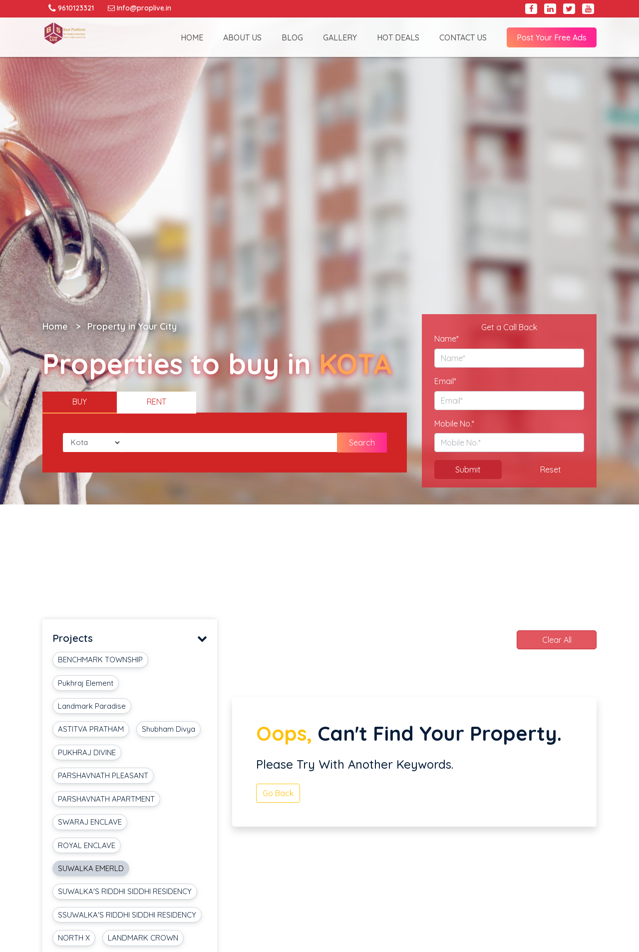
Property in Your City (132, 326)
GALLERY (340, 37)
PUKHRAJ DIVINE (87, 752)
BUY (79, 402)
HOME (192, 37)
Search (362, 443)
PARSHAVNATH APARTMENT (106, 799)
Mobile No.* (454, 424)
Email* (445, 381)
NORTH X (74, 938)
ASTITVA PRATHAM (91, 729)
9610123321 (71, 7)
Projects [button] (129, 638)
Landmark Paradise (92, 706)
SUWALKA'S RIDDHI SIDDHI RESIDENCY (125, 891)
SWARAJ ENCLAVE (90, 822)
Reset (550, 470)
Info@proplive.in (139, 7)
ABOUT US (242, 37)
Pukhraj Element (85, 683)
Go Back (278, 793)
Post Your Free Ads (552, 37)
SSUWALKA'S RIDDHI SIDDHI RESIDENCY (127, 915)
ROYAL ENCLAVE (86, 845)
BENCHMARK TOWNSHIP (100, 659)
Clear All (557, 640)
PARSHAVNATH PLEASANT (103, 775)
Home (55, 326)
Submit (468, 470)
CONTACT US (463, 37)
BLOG (292, 37)
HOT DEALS (398, 37)
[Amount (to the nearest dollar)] (229, 443)
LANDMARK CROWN (143, 938)
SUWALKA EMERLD (91, 868)
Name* (446, 339)
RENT (156, 402)
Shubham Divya (168, 729)
